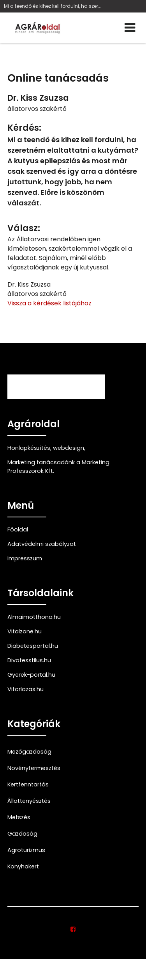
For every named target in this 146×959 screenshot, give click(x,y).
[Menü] (130, 27)
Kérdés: (24, 128)
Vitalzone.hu (24, 631)
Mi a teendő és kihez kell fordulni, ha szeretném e (52, 6)
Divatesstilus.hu (29, 660)
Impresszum (24, 558)
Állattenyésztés (29, 801)
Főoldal (17, 529)
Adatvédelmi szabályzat (41, 544)
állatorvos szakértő (37, 108)
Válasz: (23, 228)
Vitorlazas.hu (25, 689)
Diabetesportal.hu (32, 646)
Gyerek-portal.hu (31, 675)
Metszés (18, 817)
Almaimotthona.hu (34, 617)
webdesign (68, 448)
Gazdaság (22, 834)
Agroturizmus (26, 850)
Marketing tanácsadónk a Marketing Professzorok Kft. (58, 466)
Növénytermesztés (33, 768)
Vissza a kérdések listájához (49, 303)
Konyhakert (23, 866)
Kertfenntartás (28, 784)
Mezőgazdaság (29, 752)
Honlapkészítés (28, 448)
